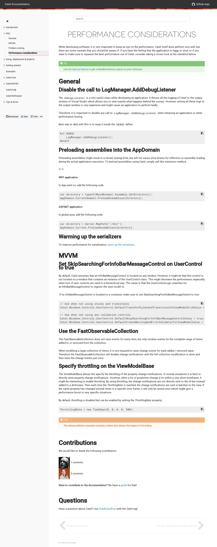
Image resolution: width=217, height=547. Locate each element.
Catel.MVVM (12, 83)
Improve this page (67, 543)
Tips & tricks (12, 102)
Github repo (201, 4)
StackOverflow (107, 508)
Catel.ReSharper (14, 96)
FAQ (8, 33)
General (12, 38)
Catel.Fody (11, 89)
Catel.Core (11, 77)
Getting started (13, 65)
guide (124, 485)
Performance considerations (23, 53)
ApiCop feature (80, 69)
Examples (11, 71)
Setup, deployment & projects (20, 59)
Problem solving (16, 48)
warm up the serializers (121, 244)
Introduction (12, 27)
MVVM (12, 43)
